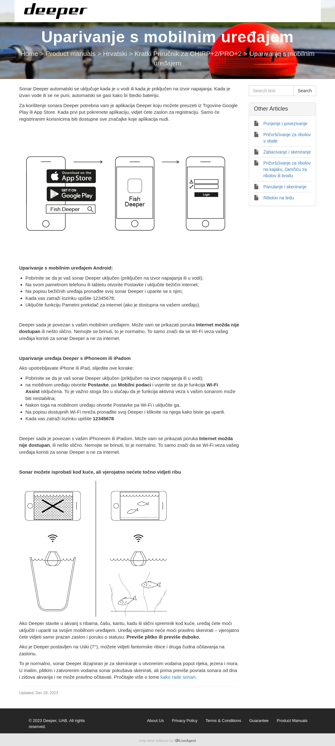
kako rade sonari (177, 677)
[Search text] (271, 90)
